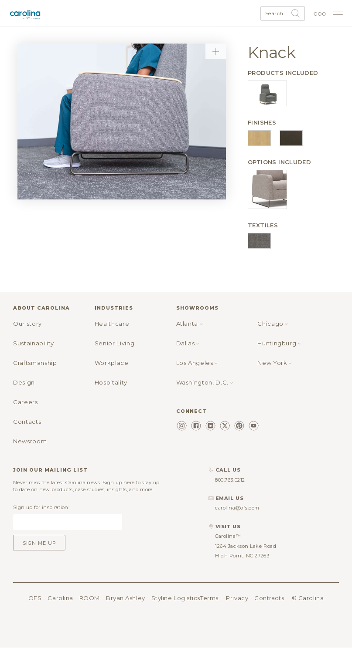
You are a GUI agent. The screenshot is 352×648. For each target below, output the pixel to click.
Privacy (237, 597)
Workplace (112, 362)
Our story (27, 323)
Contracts (269, 597)
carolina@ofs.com (237, 508)
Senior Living (114, 343)
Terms (209, 597)
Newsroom (30, 441)
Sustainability (33, 343)
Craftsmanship (35, 362)
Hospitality (111, 382)
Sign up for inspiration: (41, 507)
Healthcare (112, 323)
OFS (35, 597)
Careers (25, 401)
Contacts (27, 421)
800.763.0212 (230, 480)
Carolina (60, 597)
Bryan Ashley (125, 597)
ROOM (89, 597)
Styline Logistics (175, 597)
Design (24, 382)
